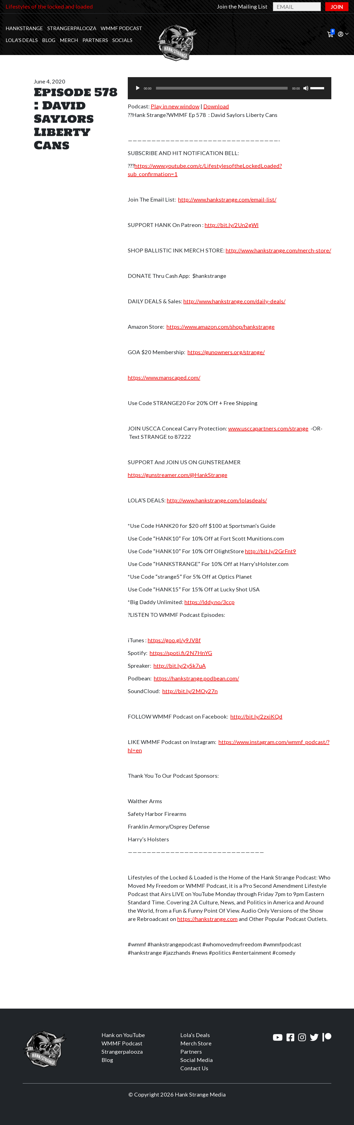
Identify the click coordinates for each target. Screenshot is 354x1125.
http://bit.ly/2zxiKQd (256, 716)
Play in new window (175, 106)
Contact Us (194, 1068)
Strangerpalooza (71, 28)
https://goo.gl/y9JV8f (174, 640)
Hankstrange (24, 28)
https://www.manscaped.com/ (164, 377)
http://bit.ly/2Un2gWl (232, 224)
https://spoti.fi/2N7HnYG (181, 652)
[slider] (222, 88)
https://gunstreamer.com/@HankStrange (177, 474)
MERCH (69, 40)
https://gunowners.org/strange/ (226, 352)
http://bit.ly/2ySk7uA (179, 665)
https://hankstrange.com (207, 918)
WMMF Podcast (121, 28)
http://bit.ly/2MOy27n (190, 691)
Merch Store (196, 1043)
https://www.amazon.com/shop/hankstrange (220, 326)
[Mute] (306, 88)
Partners (95, 40)
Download (216, 106)
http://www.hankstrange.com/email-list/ (227, 199)
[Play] (137, 88)
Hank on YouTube (123, 1035)
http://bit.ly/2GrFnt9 (270, 551)
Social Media (196, 1059)
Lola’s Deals (22, 40)
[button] (343, 34)
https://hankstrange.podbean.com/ (196, 678)
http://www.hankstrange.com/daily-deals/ (234, 301)
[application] (229, 88)
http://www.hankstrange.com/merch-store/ (278, 250)
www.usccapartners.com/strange (268, 428)
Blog (48, 40)
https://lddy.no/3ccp (209, 602)
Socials (122, 40)
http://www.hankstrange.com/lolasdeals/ (217, 500)
